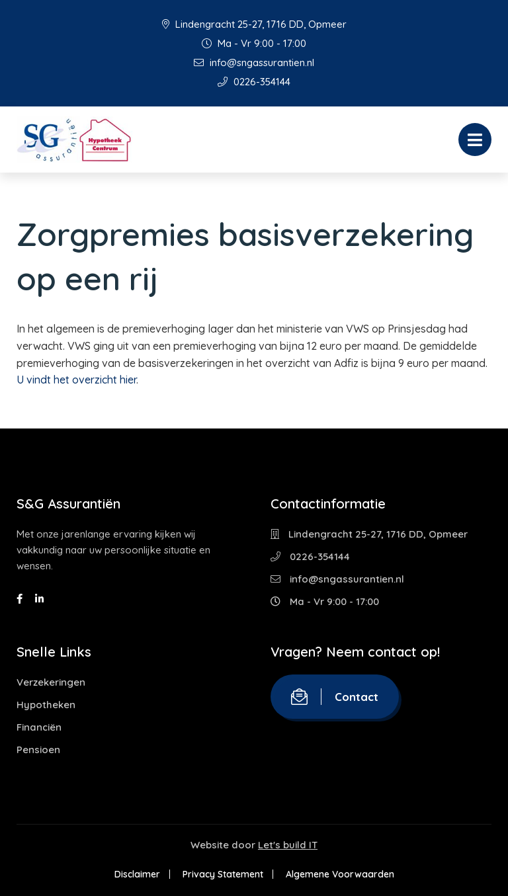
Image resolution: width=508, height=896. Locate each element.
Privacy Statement (223, 874)
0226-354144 (254, 81)
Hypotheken (46, 704)
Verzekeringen (51, 682)
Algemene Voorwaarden (340, 874)
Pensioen (38, 749)
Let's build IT (288, 844)
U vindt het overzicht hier (76, 379)
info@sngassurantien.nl (254, 62)
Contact (334, 696)
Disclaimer (137, 874)
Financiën (39, 727)
